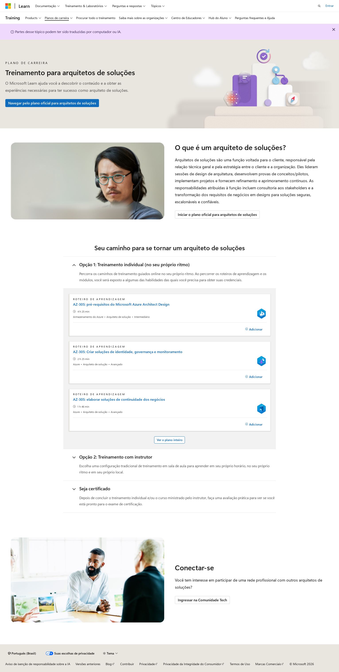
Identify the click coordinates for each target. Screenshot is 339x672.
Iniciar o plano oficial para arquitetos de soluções (217, 214)
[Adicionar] (254, 329)
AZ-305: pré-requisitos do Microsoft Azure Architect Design (121, 304)
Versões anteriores (88, 664)
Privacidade (147, 664)
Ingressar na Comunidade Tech (202, 600)
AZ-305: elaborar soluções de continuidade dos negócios (119, 399)
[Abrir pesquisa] (319, 6)
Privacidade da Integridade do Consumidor (192, 664)
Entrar (329, 6)
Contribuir (127, 664)
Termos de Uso (240, 664)
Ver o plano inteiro (169, 440)
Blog (109, 664)
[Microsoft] (8, 6)
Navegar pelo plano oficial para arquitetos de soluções (52, 103)
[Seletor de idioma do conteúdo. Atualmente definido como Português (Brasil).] (22, 653)
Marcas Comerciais (268, 664)
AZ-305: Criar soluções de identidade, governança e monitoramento (127, 352)
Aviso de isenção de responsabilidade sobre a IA (37, 664)
